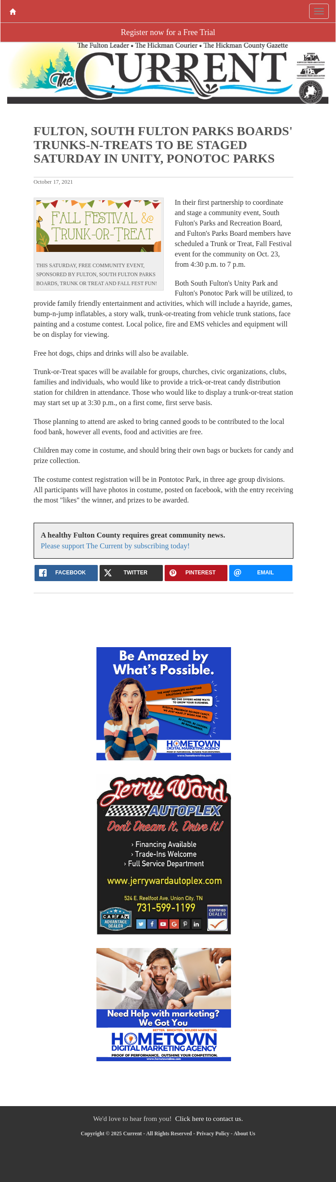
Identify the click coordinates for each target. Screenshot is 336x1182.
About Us (244, 1133)
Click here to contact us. (209, 1118)
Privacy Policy (213, 1133)
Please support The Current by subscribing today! (115, 546)
